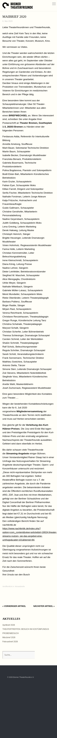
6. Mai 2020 (7, 21)
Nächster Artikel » (44, 606)
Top (47, 677)
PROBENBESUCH (10, 633)
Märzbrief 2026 (8, 637)
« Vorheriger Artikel (14, 606)
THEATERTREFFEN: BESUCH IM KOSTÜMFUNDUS (25, 629)
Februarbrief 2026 (10, 642)
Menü (54, 3)
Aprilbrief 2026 (8, 625)
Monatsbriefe (20, 586)
